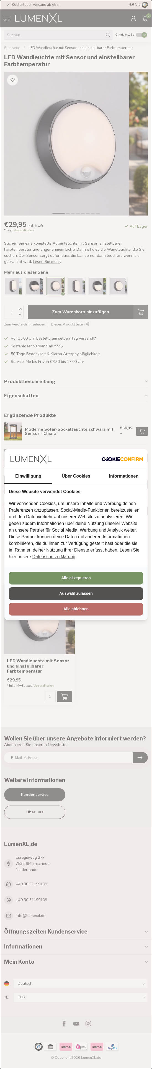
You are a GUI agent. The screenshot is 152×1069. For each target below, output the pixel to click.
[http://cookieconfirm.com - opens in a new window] (122, 459)
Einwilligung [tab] (28, 476)
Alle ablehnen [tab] (76, 609)
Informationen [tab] (123, 476)
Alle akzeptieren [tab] (76, 578)
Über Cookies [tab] (76, 476)
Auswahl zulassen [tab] (76, 593)
